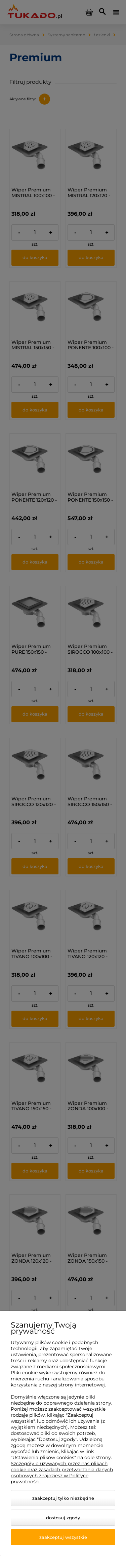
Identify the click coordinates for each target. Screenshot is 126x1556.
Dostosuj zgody (63, 1517)
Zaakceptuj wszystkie (63, 1537)
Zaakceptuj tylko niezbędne (63, 1498)
